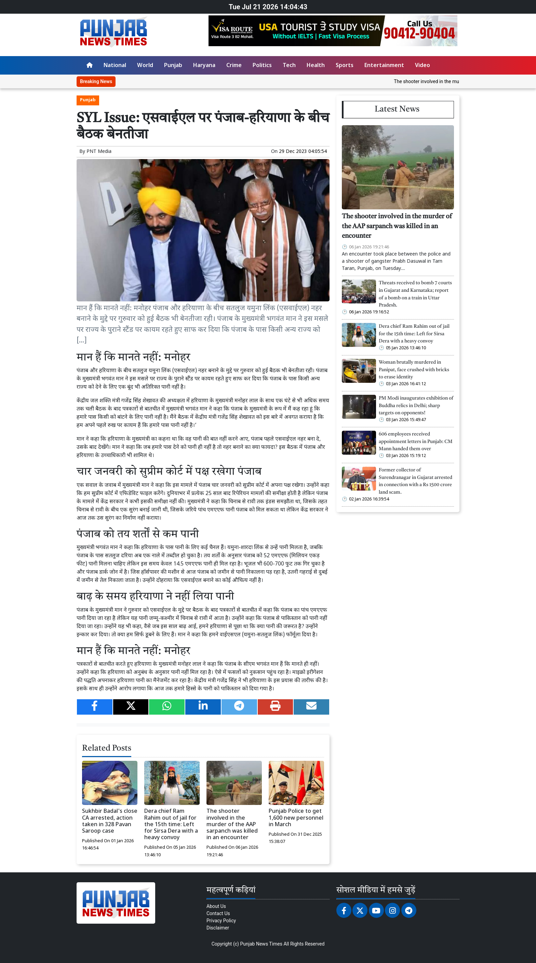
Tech (289, 65)
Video (422, 65)
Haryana (204, 65)
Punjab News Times (261, 944)
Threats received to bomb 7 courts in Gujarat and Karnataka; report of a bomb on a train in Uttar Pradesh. (415, 294)
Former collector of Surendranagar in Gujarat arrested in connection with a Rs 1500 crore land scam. (415, 481)
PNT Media (98, 151)
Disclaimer (217, 928)
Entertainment (384, 65)
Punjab (173, 65)
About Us (216, 906)
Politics (262, 65)
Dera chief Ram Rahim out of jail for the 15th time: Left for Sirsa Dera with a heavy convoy (171, 825)
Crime (234, 65)
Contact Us (218, 913)
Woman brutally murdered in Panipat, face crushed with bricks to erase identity (414, 370)
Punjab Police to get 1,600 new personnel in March (296, 818)
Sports (344, 65)
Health (316, 65)
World (145, 65)
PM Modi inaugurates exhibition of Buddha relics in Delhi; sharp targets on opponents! (416, 406)
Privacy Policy (221, 920)
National (115, 65)
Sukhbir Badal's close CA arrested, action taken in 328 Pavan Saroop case (109, 821)
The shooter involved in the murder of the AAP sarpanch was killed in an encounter (232, 825)
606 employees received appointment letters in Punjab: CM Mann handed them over (416, 442)
